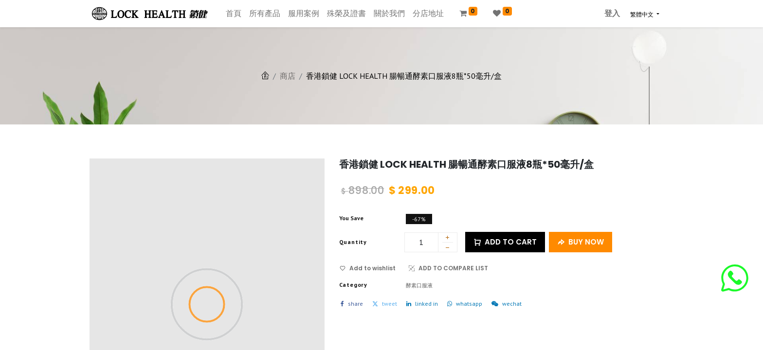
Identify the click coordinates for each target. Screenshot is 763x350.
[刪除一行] (447, 249)
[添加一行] (447, 238)
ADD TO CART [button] (505, 242)
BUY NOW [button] (580, 242)
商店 (287, 76)
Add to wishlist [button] (368, 268)
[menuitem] (233, 13)
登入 (612, 13)
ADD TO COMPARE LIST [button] (448, 268)
